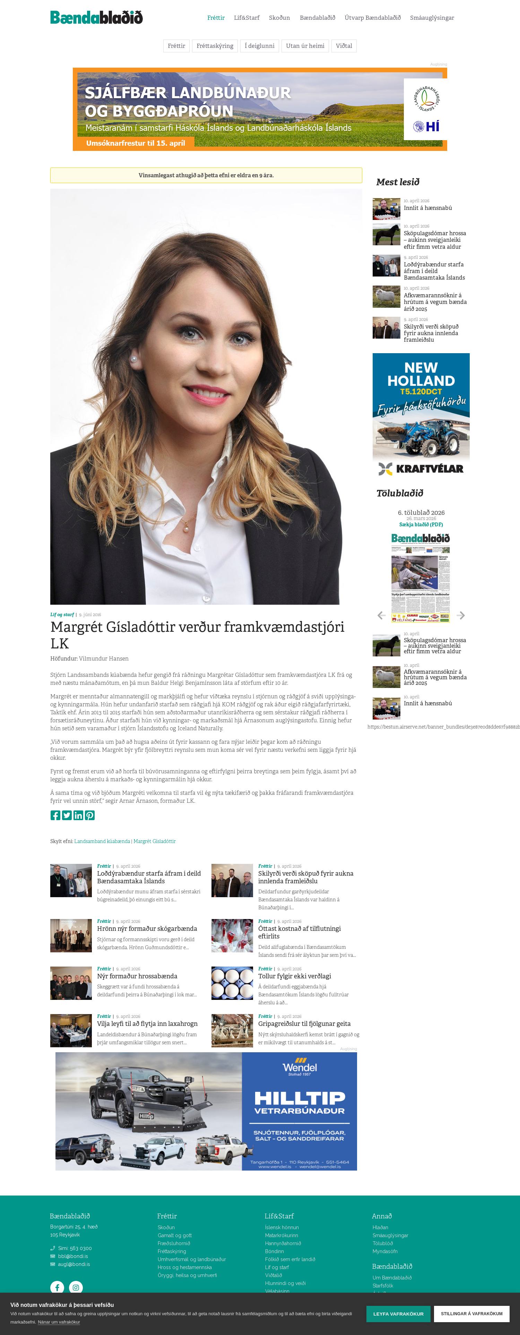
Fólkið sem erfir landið (290, 1259)
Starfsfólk (383, 1286)
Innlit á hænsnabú (428, 208)
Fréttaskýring (215, 46)
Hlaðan (380, 1227)
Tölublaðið (399, 493)
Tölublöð (383, 1243)
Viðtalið (273, 1275)
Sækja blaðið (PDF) (421, 524)
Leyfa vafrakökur (398, 1314)
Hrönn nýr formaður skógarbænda (147, 929)
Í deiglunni (260, 46)
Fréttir (216, 18)
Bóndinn (274, 1251)
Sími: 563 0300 (71, 1248)
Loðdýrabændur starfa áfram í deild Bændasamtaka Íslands (149, 877)
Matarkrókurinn (281, 1235)
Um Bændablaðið (392, 1278)
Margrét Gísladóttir (154, 841)
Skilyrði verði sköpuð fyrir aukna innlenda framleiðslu (306, 877)
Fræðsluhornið (174, 1243)
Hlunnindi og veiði (285, 1283)
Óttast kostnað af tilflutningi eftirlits (299, 933)
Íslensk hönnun (282, 1227)
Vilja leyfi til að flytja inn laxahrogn (147, 1024)
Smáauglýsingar (432, 18)
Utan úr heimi (305, 46)
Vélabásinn (277, 1291)
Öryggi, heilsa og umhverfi (187, 1275)
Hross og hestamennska (185, 1267)
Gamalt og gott (175, 1235)
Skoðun (279, 18)
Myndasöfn (385, 1251)
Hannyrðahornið (283, 1243)
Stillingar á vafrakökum (472, 1313)
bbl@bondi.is (69, 1256)
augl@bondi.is (70, 1264)
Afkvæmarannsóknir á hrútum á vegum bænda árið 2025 (435, 302)
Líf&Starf (247, 18)
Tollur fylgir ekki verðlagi (294, 976)
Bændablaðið (317, 18)
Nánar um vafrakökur (59, 1322)
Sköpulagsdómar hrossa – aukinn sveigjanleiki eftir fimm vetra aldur (435, 240)
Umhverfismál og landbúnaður (192, 1259)
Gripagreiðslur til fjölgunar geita (304, 1024)
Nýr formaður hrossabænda (137, 976)
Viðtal (344, 46)
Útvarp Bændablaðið (373, 18)
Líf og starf (62, 615)
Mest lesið (397, 182)
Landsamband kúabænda (102, 841)
